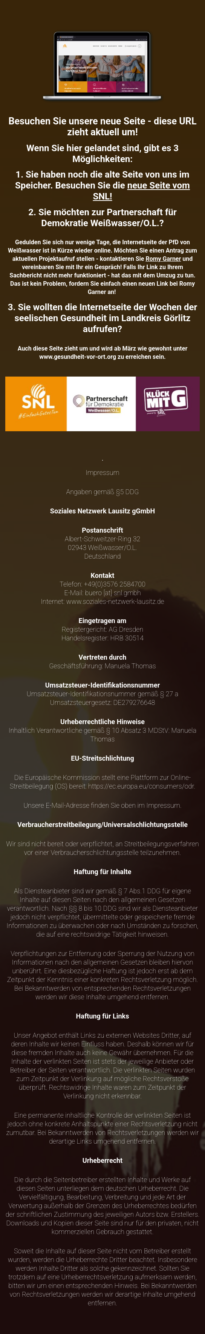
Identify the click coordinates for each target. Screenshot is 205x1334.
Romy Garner (163, 258)
